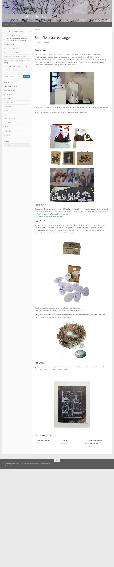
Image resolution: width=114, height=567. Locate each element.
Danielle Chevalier (43, 42)
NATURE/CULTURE (10, 119)
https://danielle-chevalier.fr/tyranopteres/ (49, 217)
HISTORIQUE (8, 102)
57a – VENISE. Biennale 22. (12, 48)
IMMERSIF (8, 106)
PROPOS (37, 29)
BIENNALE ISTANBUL (11, 86)
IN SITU (7, 110)
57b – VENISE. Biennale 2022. (13, 52)
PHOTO (7, 127)
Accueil (6, 24)
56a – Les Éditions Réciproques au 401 (16, 56)
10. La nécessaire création (43, 441)
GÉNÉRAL (8, 98)
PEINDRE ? (8, 123)
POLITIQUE (8, 131)
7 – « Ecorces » (64, 441)
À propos (13, 24)
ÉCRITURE (8, 94)
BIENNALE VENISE (10, 90)
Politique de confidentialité (31, 463)
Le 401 (7, 115)
